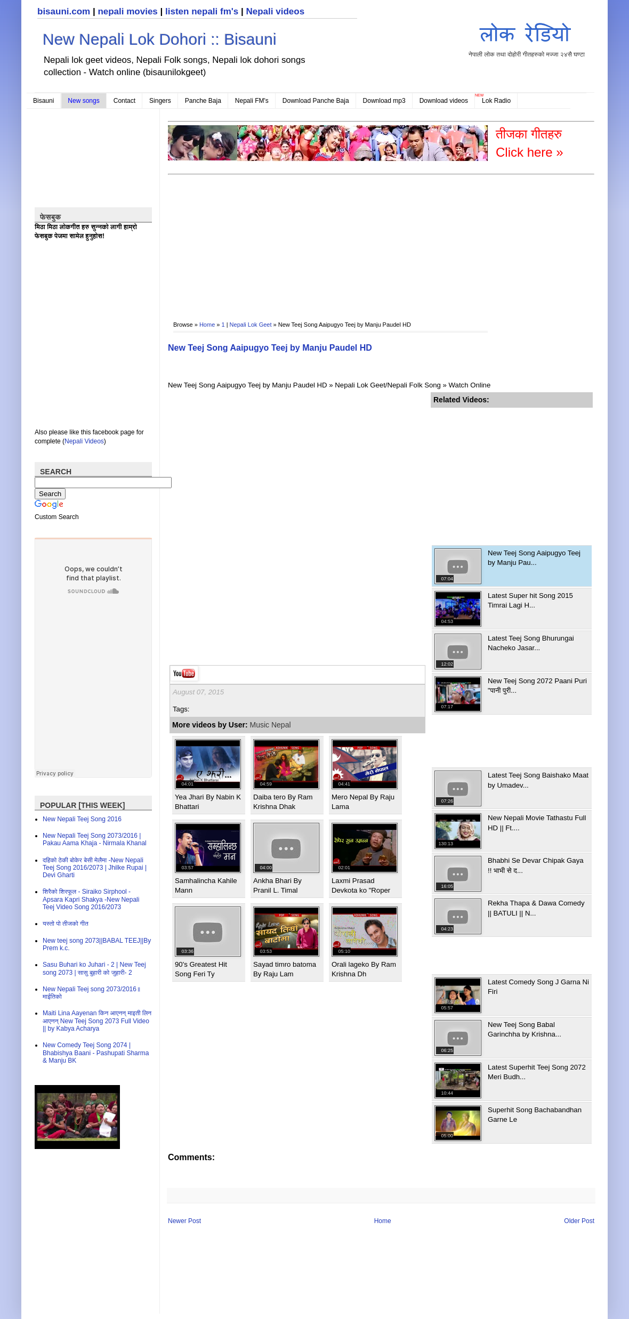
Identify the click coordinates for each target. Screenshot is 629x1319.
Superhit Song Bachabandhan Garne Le (535, 1114)
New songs (83, 100)
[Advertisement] (225, 240)
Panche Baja (203, 100)
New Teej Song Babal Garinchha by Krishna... (524, 1029)
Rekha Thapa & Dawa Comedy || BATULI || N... (536, 908)
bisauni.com (63, 11)
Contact (124, 100)
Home (207, 324)
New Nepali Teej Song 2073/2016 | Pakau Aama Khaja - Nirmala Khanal (95, 839)
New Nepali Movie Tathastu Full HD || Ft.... (537, 822)
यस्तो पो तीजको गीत (65, 923)
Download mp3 (384, 100)
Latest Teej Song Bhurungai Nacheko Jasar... (531, 643)
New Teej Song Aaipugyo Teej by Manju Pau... (534, 558)
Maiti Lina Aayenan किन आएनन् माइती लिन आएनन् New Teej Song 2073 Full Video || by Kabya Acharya (97, 1020)
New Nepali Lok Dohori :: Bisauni (160, 39)
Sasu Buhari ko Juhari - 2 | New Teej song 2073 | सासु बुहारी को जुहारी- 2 (94, 968)
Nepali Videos (84, 441)
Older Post (579, 1221)
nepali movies (127, 11)
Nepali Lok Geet (251, 324)
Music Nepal (270, 725)
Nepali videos (275, 11)
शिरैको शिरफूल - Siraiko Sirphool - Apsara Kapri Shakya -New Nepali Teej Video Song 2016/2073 (91, 899)
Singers (160, 100)
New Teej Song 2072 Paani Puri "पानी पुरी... (537, 685)
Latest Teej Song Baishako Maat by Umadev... (538, 780)
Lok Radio (496, 100)
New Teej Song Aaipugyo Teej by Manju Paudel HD (270, 347)
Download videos (444, 100)
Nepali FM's (252, 100)
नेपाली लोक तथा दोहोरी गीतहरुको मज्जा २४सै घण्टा (526, 38)
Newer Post (184, 1221)
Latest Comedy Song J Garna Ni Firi (538, 987)
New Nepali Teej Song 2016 (82, 819)
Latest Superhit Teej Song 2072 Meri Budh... (537, 1072)
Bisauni (43, 100)
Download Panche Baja (316, 100)
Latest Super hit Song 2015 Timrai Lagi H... (530, 600)
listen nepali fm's (201, 11)
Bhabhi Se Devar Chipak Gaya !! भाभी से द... (536, 865)
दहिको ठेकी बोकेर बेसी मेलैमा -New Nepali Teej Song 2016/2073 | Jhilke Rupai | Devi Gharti (95, 867)
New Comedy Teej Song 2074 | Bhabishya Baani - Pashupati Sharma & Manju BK (96, 1052)
